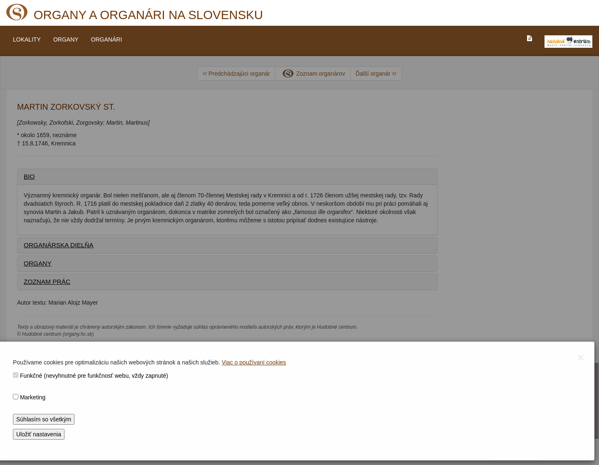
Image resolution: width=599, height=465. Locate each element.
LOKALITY (27, 39)
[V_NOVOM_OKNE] (568, 41)
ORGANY (66, 39)
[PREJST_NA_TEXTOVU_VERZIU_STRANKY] (529, 38)
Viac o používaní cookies (254, 362)
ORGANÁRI (106, 39)
